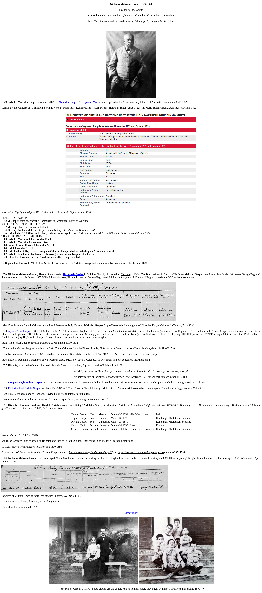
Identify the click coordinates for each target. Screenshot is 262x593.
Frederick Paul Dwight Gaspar (24, 388)
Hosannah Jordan (73, 274)
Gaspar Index (131, 512)
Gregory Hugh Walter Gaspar (25, 382)
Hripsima (86, 102)
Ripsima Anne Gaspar (19, 331)
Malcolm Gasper (68, 102)
